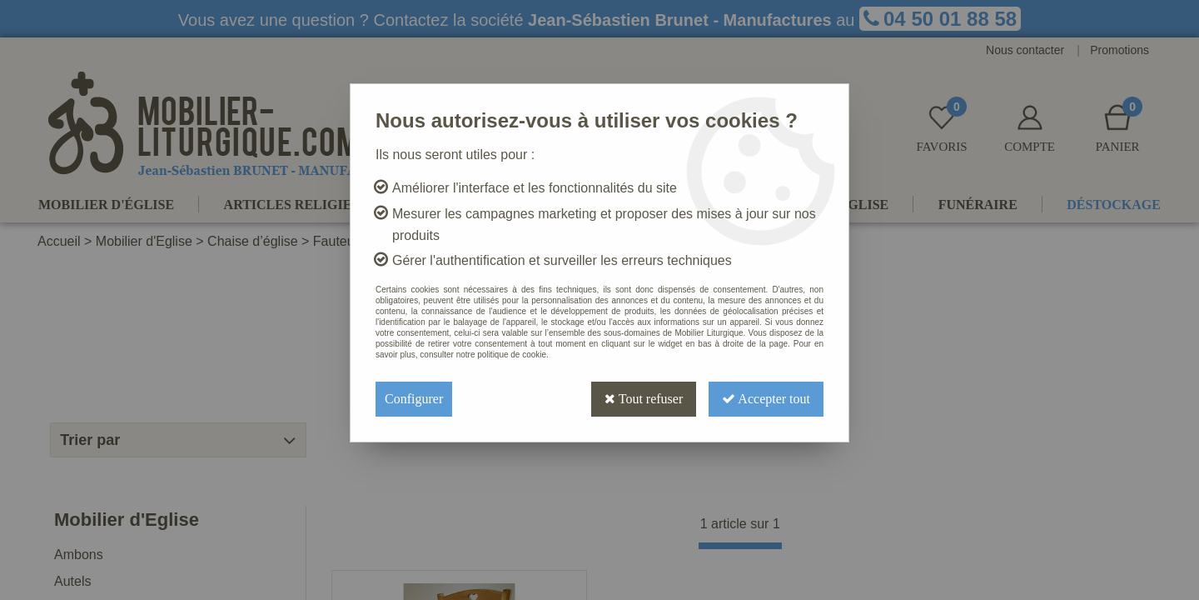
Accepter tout (766, 399)
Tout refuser (643, 399)
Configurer (414, 399)
